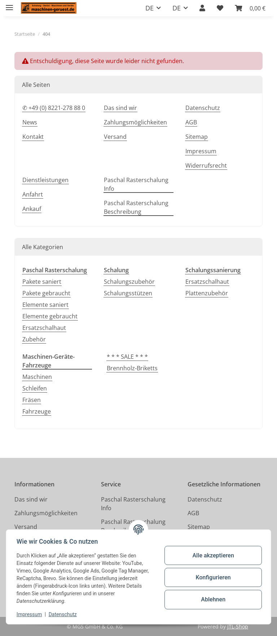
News (29, 122)
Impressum (30, 614)
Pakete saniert (41, 282)
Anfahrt (32, 194)
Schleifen (34, 388)
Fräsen (31, 400)
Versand (115, 137)
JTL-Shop (237, 626)
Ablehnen (212, 599)
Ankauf (31, 209)
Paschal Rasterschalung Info (136, 184)
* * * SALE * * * (127, 357)
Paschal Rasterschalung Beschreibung (136, 207)
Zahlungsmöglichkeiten (135, 122)
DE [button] (149, 8)
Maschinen (37, 377)
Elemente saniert (45, 305)
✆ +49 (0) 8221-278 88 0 (53, 108)
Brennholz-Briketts (132, 368)
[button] (202, 8)
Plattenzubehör (206, 293)
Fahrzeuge (36, 411)
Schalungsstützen (128, 293)
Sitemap (196, 137)
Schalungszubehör (129, 282)
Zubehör (34, 339)
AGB (191, 122)
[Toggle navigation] (9, 4)
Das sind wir (120, 108)
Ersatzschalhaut (44, 328)
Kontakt (33, 137)
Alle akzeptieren (212, 555)
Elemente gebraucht (50, 316)
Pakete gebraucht (46, 293)
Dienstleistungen (45, 180)
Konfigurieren (211, 577)
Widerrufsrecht (206, 165)
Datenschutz (64, 614)
